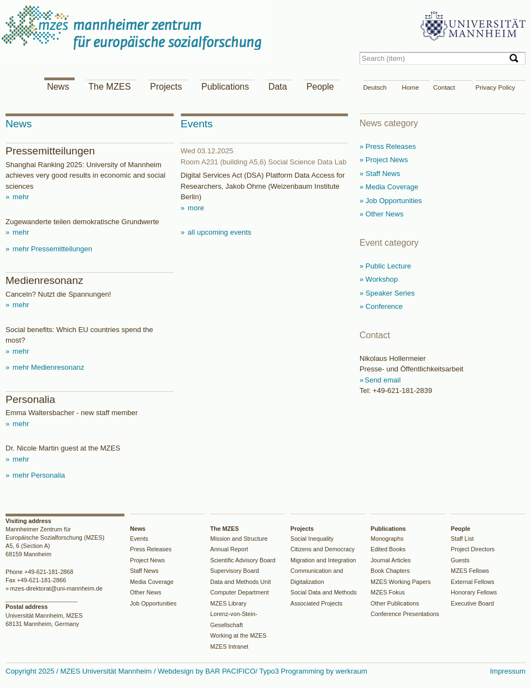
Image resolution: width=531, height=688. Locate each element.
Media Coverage (152, 581)
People (320, 86)
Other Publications (395, 603)
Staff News (144, 570)
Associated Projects (316, 603)
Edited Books (388, 549)
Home (410, 87)
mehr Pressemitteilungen (51, 249)
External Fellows (472, 581)
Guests (460, 560)
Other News (146, 592)
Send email (382, 380)
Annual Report (229, 549)
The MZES (109, 86)
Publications (225, 86)
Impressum (507, 671)
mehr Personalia (38, 475)
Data (277, 86)
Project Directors (472, 549)
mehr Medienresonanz (47, 367)
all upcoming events (219, 232)
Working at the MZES (238, 635)
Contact (444, 87)
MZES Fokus (388, 592)
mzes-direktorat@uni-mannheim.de (56, 588)
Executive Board (472, 603)
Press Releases (150, 549)
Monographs (387, 538)
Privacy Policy (496, 87)
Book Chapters (390, 570)
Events (139, 538)
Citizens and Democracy (322, 549)
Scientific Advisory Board (242, 560)
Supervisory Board (234, 570)
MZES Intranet (229, 646)
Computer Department (239, 592)
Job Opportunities (153, 603)
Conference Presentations (405, 614)
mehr (20, 197)
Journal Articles (391, 560)
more (195, 208)
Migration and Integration (323, 560)
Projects (166, 86)
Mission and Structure (239, 538)
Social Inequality (312, 538)
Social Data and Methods (323, 592)
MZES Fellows (470, 570)
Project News (147, 560)
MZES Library (228, 603)
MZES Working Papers (401, 581)
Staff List (462, 538)
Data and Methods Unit (240, 581)
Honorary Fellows (474, 592)
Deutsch (375, 87)
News (58, 86)
